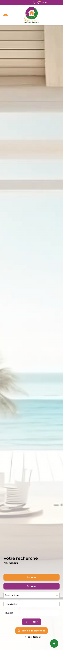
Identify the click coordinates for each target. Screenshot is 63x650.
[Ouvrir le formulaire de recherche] (31, 628)
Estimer (31, 592)
